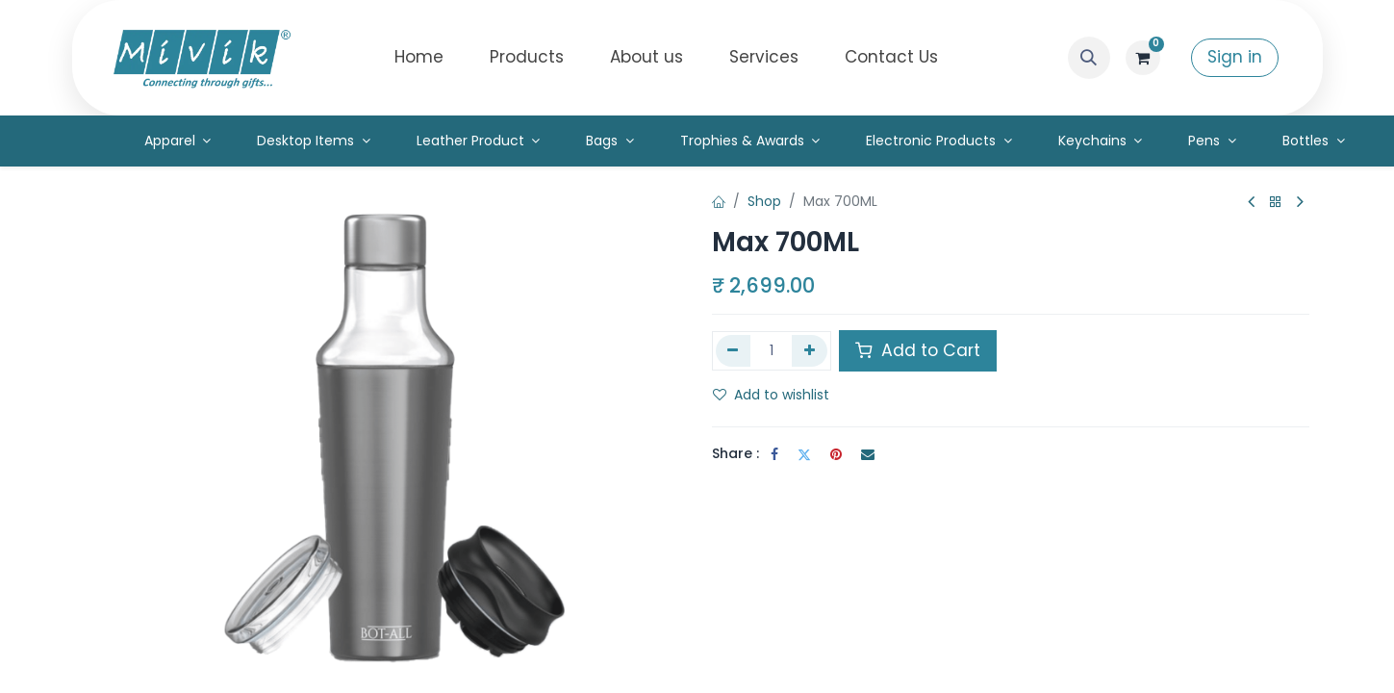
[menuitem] (419, 58)
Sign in (1234, 56)
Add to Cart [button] (917, 350)
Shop (764, 201)
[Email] (867, 454)
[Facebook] (774, 454)
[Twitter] (804, 454)
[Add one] (809, 350)
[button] (1089, 58)
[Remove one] (733, 350)
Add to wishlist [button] (771, 394)
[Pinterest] (836, 454)
